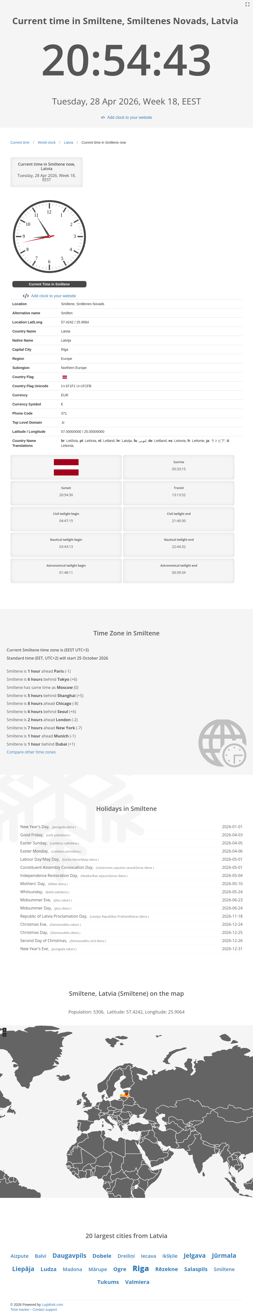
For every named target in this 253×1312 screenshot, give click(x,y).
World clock (47, 142)
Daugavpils (69, 1255)
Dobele (101, 1255)
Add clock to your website (129, 117)
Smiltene (224, 1269)
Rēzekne (166, 1269)
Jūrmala (224, 1255)
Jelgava (195, 1255)
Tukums (108, 1281)
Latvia (68, 142)
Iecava (148, 1256)
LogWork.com (52, 1305)
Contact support (45, 1310)
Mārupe (97, 1269)
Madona (72, 1269)
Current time (19, 142)
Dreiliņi (126, 1256)
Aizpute (20, 1256)
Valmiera (137, 1281)
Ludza (49, 1269)
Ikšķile (169, 1256)
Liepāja (23, 1268)
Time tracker (19, 1310)
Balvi (40, 1256)
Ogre (119, 1269)
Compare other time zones (31, 752)
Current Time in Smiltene (49, 284)
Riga (140, 1268)
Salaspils (196, 1269)
